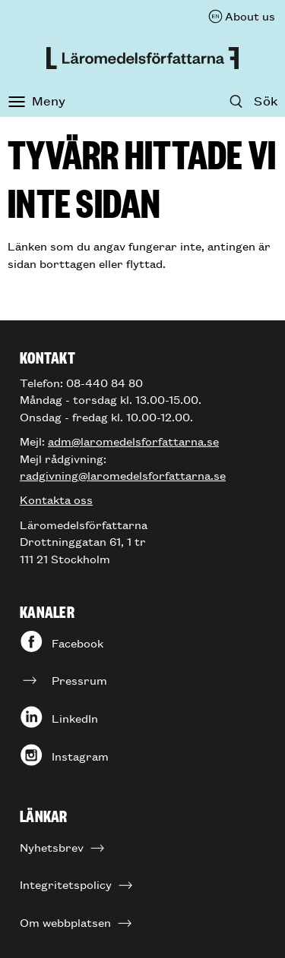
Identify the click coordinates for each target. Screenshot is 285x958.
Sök (265, 100)
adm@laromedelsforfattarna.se (133, 441)
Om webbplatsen (65, 922)
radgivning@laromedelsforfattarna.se (123, 475)
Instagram (80, 756)
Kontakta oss (56, 499)
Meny (48, 100)
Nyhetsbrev (52, 847)
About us (250, 16)
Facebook (77, 643)
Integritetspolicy (66, 884)
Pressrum (79, 680)
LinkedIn (75, 718)
